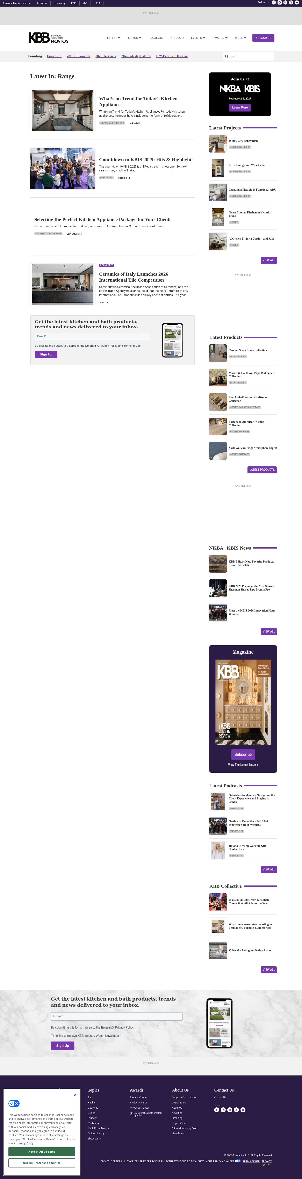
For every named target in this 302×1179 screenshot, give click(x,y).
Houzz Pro (54, 56)
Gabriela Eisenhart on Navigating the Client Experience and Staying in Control (252, 799)
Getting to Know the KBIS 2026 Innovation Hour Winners (248, 823)
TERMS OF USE (251, 1161)
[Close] (75, 1094)
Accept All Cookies (41, 1151)
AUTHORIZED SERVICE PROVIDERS (144, 1161)
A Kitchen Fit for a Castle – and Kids (251, 238)
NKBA (97, 3)
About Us (177, 1108)
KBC (85, 3)
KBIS (73, 3)
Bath (90, 1097)
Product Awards (139, 1102)
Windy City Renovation (243, 140)
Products (177, 38)
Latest (112, 38)
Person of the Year (139, 1108)
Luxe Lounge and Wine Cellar (247, 165)
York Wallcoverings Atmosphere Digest (253, 448)
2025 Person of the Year (172, 56)
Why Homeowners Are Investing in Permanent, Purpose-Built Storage (250, 926)
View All (269, 260)
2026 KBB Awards (78, 56)
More (239, 38)
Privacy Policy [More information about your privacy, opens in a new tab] (25, 1143)
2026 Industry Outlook (136, 56)
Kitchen (234, 222)
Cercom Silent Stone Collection (248, 350)
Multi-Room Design (240, 147)
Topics (133, 38)
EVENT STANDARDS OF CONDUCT (185, 1161)
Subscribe (263, 38)
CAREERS (116, 1161)
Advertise (41, 3)
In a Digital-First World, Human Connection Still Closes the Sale (249, 901)
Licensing (59, 3)
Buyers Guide (179, 1123)
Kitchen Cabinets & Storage (245, 407)
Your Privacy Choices (220, 1161)
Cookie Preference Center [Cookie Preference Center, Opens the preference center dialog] (42, 1162)
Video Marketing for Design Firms (250, 950)
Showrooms (94, 1138)
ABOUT (105, 1161)
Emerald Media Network (16, 3)
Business (93, 1108)
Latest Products (262, 469)
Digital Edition (179, 1102)
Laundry (92, 1118)
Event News (106, 178)
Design (91, 1113)
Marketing (93, 1123)
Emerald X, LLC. (241, 1155)
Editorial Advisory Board (185, 1128)
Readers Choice (138, 1097)
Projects (156, 38)
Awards (218, 38)
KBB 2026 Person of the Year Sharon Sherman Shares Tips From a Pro (251, 588)
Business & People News (48, 234)
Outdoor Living (96, 1133)
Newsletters (178, 1133)
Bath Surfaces (238, 356)
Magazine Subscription (184, 1097)
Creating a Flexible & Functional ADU (252, 189)
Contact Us (220, 1097)
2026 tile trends (105, 56)
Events (196, 38)
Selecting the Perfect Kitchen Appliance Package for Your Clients (102, 219)
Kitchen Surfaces (239, 432)
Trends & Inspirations (112, 123)
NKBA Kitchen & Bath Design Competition (146, 1114)
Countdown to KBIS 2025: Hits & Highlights (146, 159)
